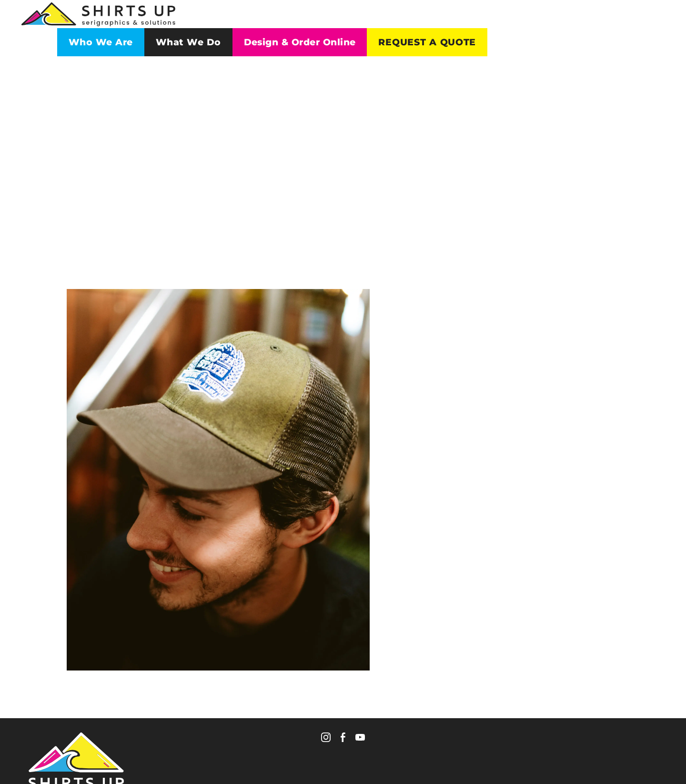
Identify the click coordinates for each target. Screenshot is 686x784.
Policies (343, 765)
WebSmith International (620, 766)
